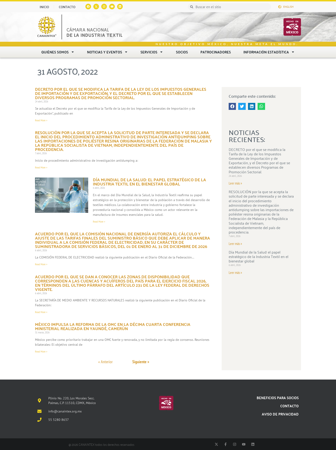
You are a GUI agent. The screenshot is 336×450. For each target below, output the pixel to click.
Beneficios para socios (278, 397)
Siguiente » (140, 361)
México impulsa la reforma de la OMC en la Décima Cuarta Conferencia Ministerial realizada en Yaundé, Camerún (112, 326)
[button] (232, 106)
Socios (182, 52)
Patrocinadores (215, 52)
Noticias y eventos (107, 52)
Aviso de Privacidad (280, 414)
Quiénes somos (57, 52)
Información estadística (269, 52)
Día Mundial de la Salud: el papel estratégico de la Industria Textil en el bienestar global (149, 182)
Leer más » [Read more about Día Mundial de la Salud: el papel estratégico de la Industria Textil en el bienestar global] (235, 272)
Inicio (44, 7)
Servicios (151, 52)
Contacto (67, 7)
